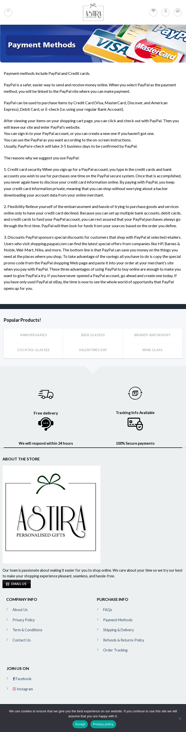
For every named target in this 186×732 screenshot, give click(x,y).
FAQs (107, 610)
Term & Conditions (27, 630)
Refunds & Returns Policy (123, 640)
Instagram (23, 689)
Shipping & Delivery (118, 630)
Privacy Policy (23, 620)
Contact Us (21, 640)
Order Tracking (115, 650)
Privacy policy (103, 724)
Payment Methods (118, 620)
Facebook (22, 679)
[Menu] (8, 12)
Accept (80, 724)
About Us (20, 610)
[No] (179, 720)
